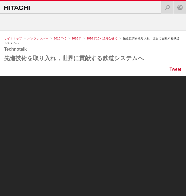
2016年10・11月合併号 (102, 38)
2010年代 (60, 38)
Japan (178, 5)
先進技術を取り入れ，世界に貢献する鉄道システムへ (74, 58)
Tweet (175, 69)
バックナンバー (37, 38)
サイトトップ (13, 38)
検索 (166, 5)
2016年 (76, 38)
